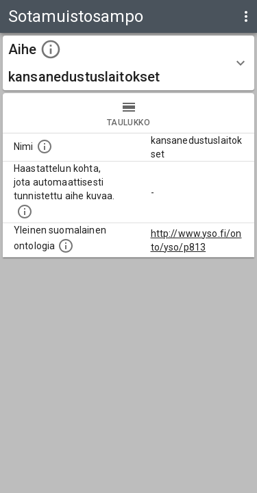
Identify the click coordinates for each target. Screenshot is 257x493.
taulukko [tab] (128, 113)
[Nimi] (45, 146)
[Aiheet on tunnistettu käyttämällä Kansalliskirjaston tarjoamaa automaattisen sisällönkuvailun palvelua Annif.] (25, 212)
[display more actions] (246, 16)
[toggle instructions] (51, 49)
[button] (128, 63)
